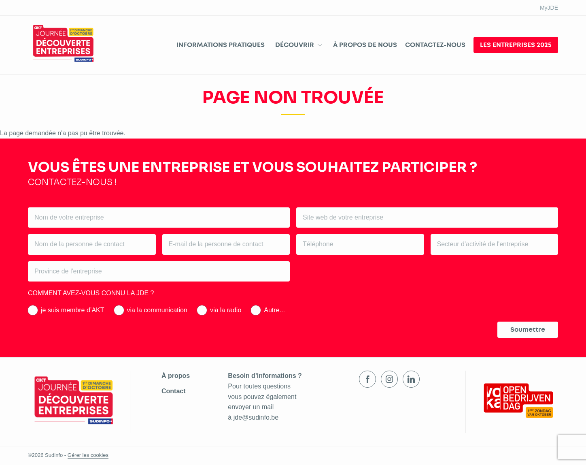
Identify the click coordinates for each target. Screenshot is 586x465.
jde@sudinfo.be (256, 417)
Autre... (274, 310)
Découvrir (294, 45)
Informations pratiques (220, 45)
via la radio (225, 310)
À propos (175, 375)
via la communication (157, 310)
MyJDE (549, 7)
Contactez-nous (435, 45)
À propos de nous (365, 45)
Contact (173, 391)
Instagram (389, 379)
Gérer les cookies (88, 455)
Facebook (367, 379)
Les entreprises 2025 (516, 45)
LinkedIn (411, 379)
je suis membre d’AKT (72, 310)
